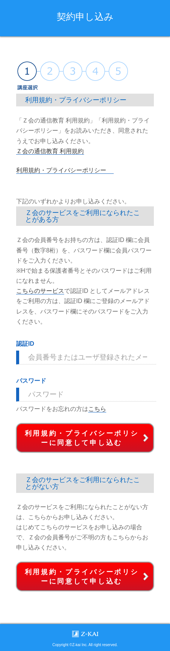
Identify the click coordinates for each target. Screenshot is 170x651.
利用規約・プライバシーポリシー (61, 170)
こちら (97, 409)
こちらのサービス (40, 291)
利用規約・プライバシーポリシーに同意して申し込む (82, 437)
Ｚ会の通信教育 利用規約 (50, 151)
